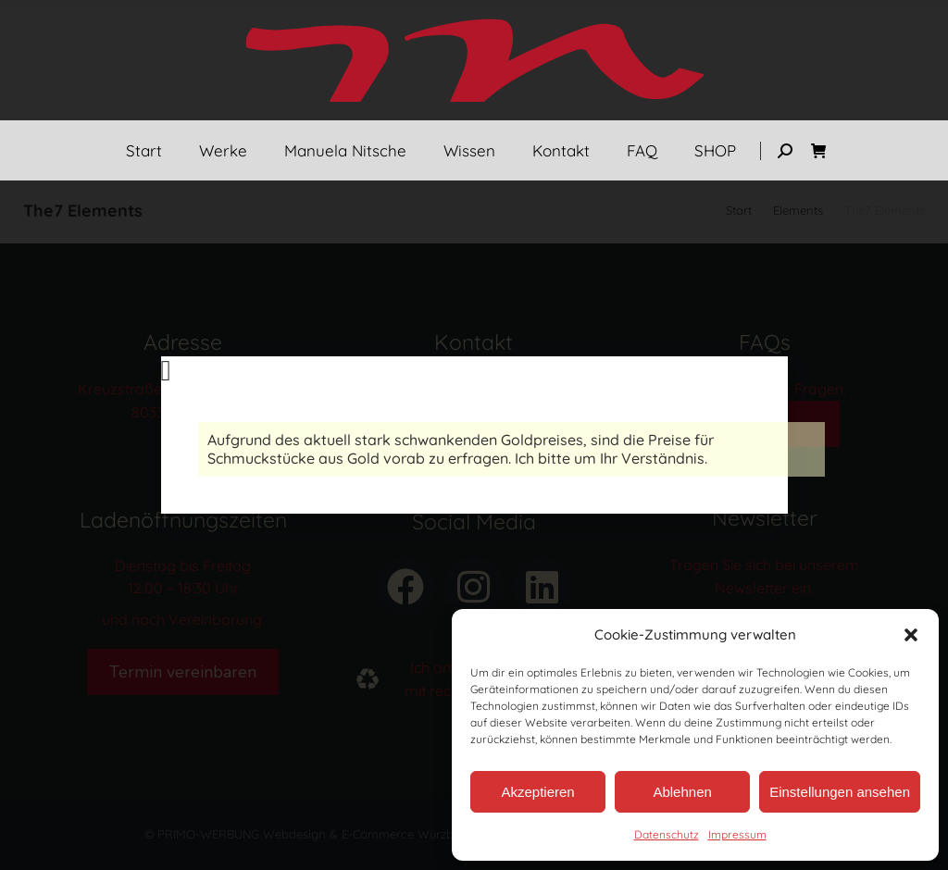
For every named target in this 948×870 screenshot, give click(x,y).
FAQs (764, 424)
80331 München (182, 412)
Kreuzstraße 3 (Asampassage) (183, 388)
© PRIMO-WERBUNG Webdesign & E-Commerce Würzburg (308, 833)
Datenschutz (666, 834)
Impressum (737, 834)
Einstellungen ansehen (839, 792)
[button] (911, 635)
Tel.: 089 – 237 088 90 (473, 388)
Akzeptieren (537, 792)
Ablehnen (682, 792)
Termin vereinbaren (182, 672)
